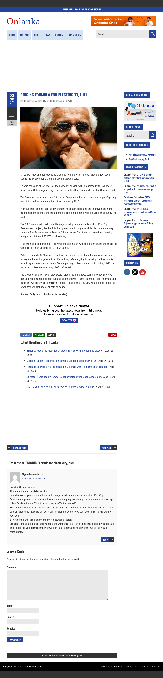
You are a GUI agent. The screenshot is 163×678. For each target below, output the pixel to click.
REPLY (113, 335)
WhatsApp (39, 335)
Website (11, 628)
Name (10, 606)
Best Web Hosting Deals (139, 159)
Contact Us (131, 666)
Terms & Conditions (150, 666)
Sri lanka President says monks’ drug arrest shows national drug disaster (65, 350)
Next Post (106, 448)
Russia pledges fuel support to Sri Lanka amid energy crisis (140, 189)
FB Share (26, 335)
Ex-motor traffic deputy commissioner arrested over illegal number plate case (67, 376)
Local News (12, 123)
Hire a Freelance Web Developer (142, 154)
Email (10, 617)
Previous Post (19, 448)
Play (47, 35)
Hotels (59, 35)
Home (12, 35)
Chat (37, 35)
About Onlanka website (111, 666)
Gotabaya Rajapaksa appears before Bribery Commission (138, 223)
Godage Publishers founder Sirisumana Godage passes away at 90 (61, 360)
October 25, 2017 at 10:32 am (33, 478)
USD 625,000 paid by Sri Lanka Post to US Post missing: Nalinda (60, 387)
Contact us (74, 35)
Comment (12, 116)
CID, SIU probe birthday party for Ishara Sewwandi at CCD (139, 178)
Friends (24, 35)
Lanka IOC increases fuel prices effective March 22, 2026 (140, 212)
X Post (51, 335)
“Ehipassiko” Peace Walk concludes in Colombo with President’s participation (67, 366)
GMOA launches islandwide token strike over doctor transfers (138, 200)
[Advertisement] (81, 66)
